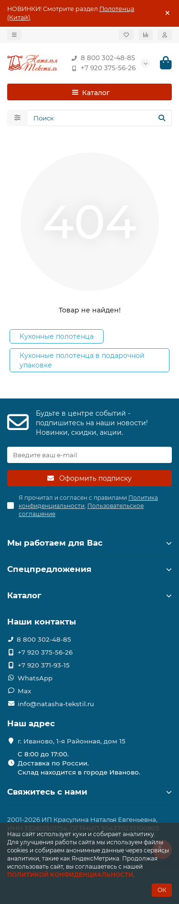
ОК (162, 889)
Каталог (89, 595)
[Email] (89, 455)
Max (24, 691)
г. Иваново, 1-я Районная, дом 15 (72, 741)
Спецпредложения (89, 569)
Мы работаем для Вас (89, 543)
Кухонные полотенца (57, 336)
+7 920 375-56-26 (101, 68)
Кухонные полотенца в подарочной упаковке (82, 360)
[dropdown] (14, 35)
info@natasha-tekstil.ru (56, 704)
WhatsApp (35, 678)
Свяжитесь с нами (89, 791)
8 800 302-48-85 (101, 58)
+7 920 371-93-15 (44, 665)
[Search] (100, 118)
